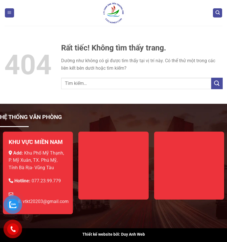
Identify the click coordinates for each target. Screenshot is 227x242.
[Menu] (9, 13)
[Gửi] (217, 83)
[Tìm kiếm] (217, 13)
